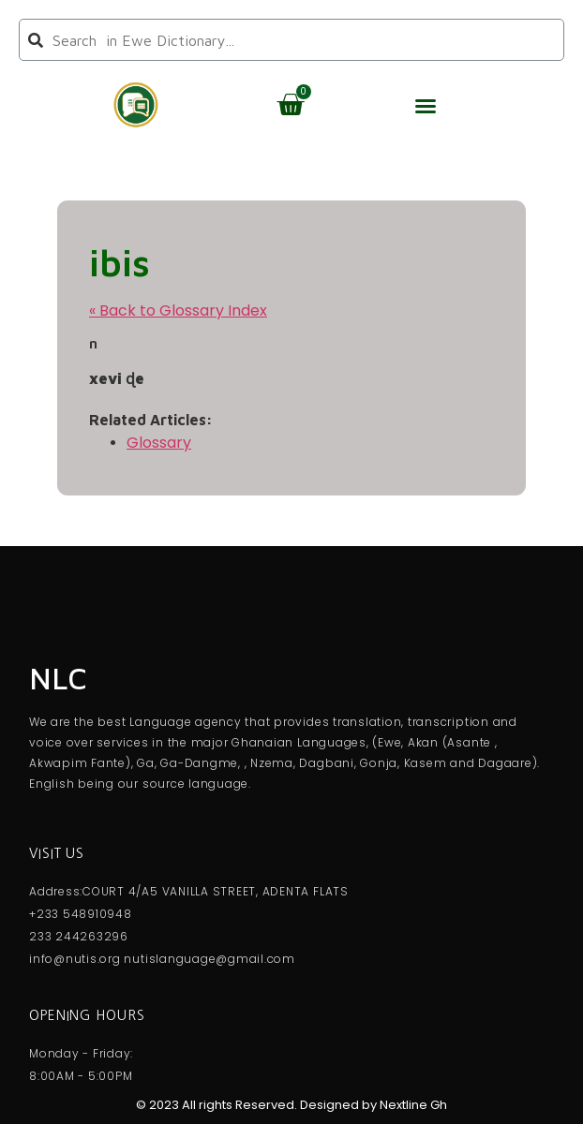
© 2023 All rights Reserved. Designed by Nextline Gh (291, 1105)
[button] (425, 106)
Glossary (159, 442)
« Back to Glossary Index (178, 310)
